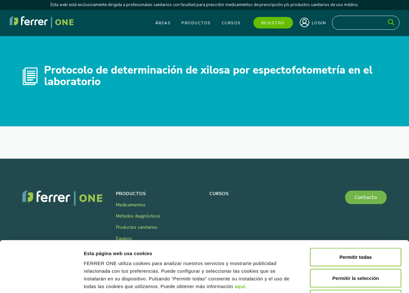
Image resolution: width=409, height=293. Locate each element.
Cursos (231, 23)
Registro (273, 23)
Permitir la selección (355, 230)
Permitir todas (356, 209)
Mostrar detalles (346, 280)
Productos (196, 23)
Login (313, 22)
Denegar (355, 251)
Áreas (163, 23)
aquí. (241, 238)
